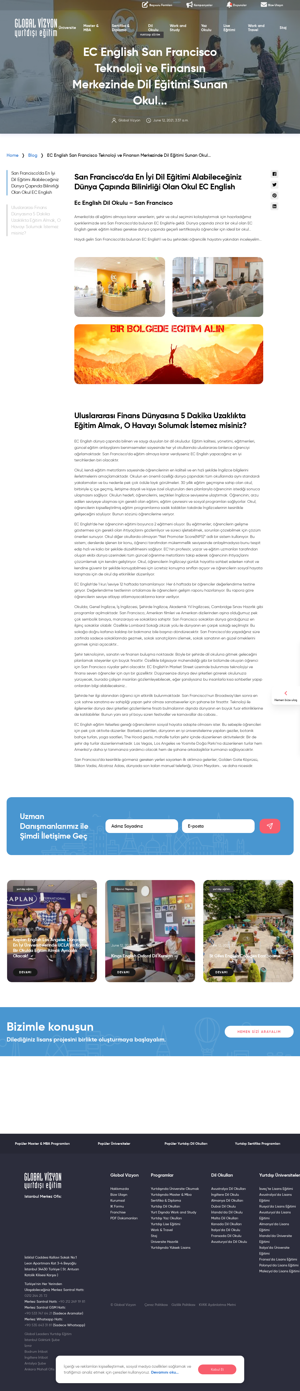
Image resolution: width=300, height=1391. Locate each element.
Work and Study (178, 32)
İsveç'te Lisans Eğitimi (276, 1188)
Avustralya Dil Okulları (228, 1188)
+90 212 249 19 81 (71, 1301)
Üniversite (63, 33)
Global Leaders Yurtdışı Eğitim (48, 1334)
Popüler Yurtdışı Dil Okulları (186, 1143)
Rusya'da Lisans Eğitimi (277, 1206)
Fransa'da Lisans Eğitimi (278, 1259)
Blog (32, 155)
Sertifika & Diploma (118, 32)
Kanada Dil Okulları (226, 1224)
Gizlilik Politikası (183, 1304)
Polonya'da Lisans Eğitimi (279, 1265)
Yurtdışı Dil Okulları (165, 1206)
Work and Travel (260, 32)
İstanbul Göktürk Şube (42, 1340)
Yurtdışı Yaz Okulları (166, 1218)
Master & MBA (87, 32)
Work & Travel (162, 1230)
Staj (289, 33)
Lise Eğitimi (232, 32)
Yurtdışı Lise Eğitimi (165, 1224)
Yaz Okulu (208, 32)
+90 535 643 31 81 (38, 1325)
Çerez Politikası (156, 1304)
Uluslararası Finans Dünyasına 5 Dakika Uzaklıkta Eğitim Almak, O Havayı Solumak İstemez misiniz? (36, 220)
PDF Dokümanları (124, 1218)
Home (12, 155)
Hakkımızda (119, 1188)
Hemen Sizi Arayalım (259, 1031)
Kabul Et (217, 1369)
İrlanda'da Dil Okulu (227, 1212)
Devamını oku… (165, 1372)
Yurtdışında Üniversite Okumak (175, 1188)
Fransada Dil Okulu (226, 1236)
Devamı (25, 972)
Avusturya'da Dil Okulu (229, 1241)
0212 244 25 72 (36, 1295)
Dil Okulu (153, 32)
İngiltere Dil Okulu (225, 1194)
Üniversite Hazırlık (164, 1241)
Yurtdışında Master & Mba (171, 1194)
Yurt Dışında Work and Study (173, 1212)
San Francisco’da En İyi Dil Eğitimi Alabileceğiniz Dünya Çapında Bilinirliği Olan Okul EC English (35, 182)
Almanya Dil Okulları (227, 1200)
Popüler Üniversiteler (114, 1143)
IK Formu (117, 1206)
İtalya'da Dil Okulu (225, 1230)
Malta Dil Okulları (224, 1218)
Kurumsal (117, 1200)
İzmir (28, 1345)
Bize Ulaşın (118, 1194)
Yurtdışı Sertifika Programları (257, 1143)
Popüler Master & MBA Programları (42, 1143)
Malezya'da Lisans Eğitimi (279, 1271)
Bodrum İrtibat (36, 1351)
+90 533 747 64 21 (38, 1313)
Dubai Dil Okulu (223, 1206)
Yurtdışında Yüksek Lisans (170, 1247)
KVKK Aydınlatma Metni (217, 1304)
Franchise (118, 1212)
